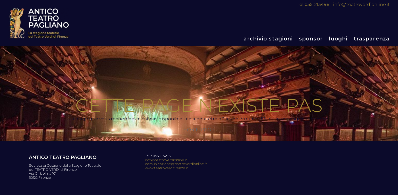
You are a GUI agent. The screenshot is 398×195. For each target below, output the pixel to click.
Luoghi (338, 39)
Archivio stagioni (268, 39)
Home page (199, 130)
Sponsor (311, 39)
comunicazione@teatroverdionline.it (176, 164)
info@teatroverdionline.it (361, 4)
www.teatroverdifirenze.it (166, 168)
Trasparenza (372, 39)
